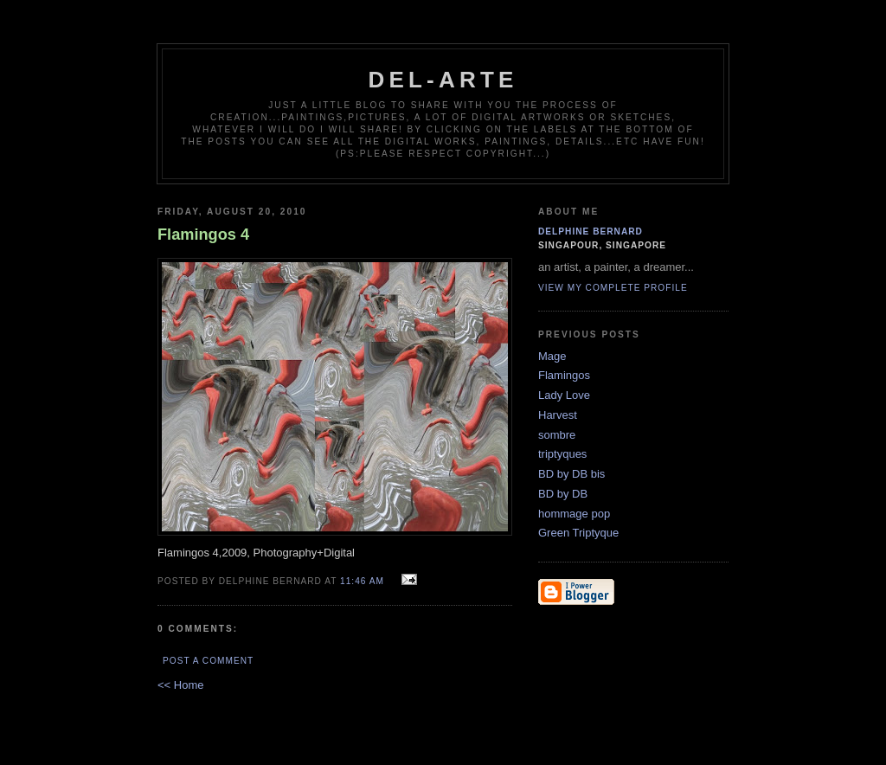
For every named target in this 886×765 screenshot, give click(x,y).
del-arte (442, 80)
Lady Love (564, 395)
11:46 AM (362, 581)
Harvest (557, 414)
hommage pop (574, 513)
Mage (552, 356)
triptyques (562, 453)
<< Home (180, 684)
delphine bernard (590, 231)
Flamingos (564, 375)
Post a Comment (208, 660)
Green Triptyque (578, 532)
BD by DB (562, 493)
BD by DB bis (571, 473)
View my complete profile (613, 287)
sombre (556, 434)
